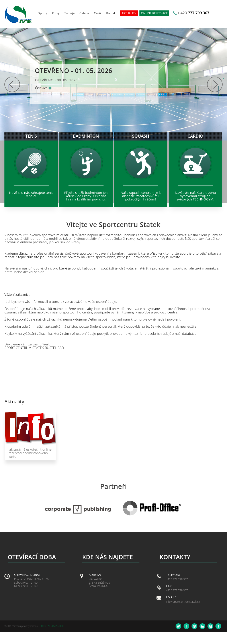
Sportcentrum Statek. (51, 626)
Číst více (41, 88)
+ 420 (193, 12)
